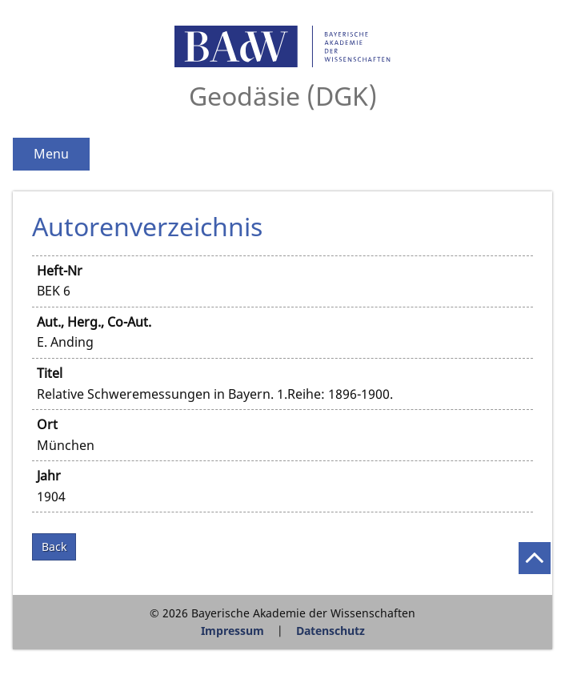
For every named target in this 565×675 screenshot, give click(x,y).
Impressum (232, 630)
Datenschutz (330, 630)
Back (54, 546)
